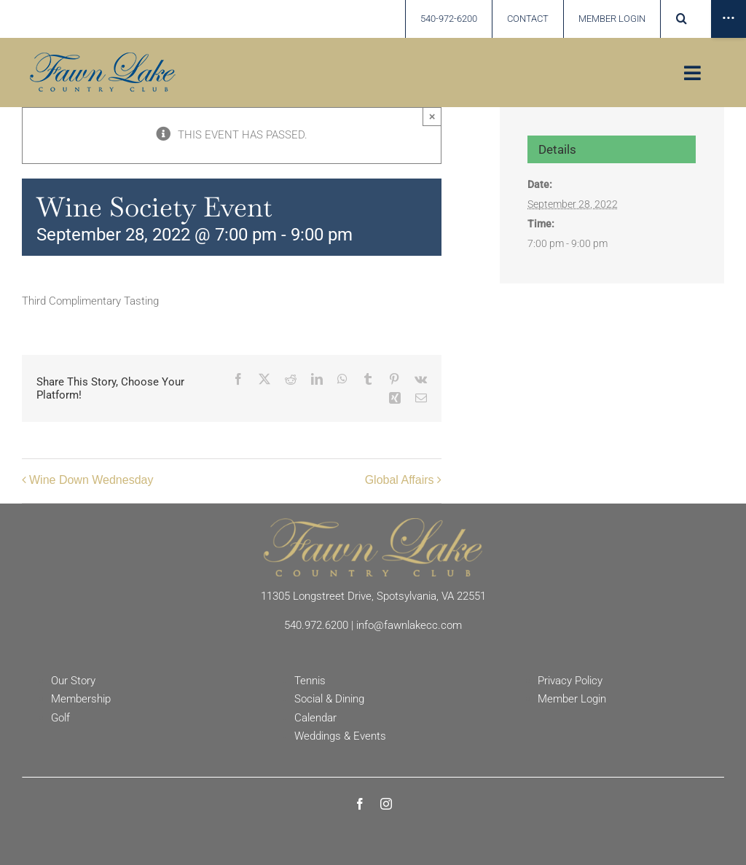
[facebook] (360, 804)
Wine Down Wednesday (91, 480)
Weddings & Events (340, 736)
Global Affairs (399, 480)
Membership (81, 698)
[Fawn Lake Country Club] (373, 523)
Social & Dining (329, 698)
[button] (681, 19)
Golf (60, 717)
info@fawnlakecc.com (409, 625)
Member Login (572, 698)
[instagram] (386, 804)
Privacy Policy (570, 680)
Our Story (73, 680)
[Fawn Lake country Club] (103, 57)
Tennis (310, 680)
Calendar (315, 717)
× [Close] (432, 116)
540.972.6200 (316, 625)
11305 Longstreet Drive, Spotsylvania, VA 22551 (373, 596)
